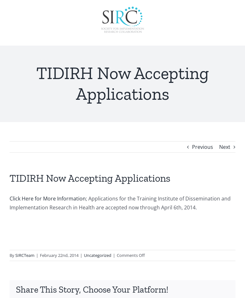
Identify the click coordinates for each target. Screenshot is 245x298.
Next (224, 146)
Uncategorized (97, 255)
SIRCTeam (24, 255)
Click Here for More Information (48, 198)
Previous (202, 146)
